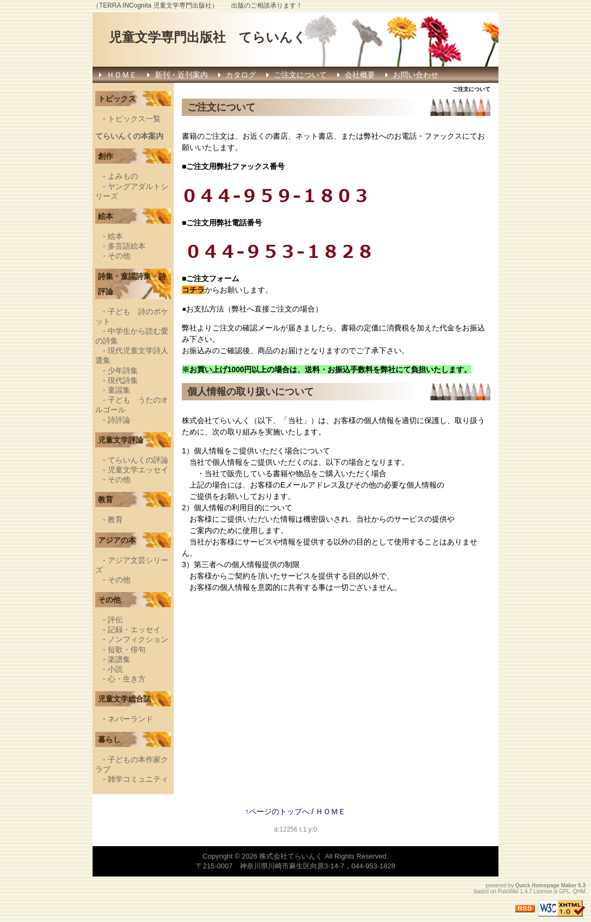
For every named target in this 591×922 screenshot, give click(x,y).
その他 (119, 255)
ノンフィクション (138, 639)
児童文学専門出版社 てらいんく (207, 37)
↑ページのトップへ (277, 811)
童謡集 (119, 390)
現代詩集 (123, 380)
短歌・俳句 (127, 649)
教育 (115, 519)
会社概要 (360, 74)
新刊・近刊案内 (181, 74)
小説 (115, 669)
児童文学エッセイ (138, 469)
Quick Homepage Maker (545, 885)
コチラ (193, 289)
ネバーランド (130, 719)
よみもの (123, 176)
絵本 (115, 236)
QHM (579, 891)
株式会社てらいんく (291, 856)
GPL (564, 891)
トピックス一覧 (134, 118)
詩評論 (119, 419)
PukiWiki (508, 891)
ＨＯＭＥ (122, 74)
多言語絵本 (127, 246)
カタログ (241, 74)
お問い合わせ (415, 74)
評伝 (115, 619)
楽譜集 (119, 659)
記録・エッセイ (134, 629)
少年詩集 (123, 370)
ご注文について (300, 74)
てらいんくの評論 (138, 460)
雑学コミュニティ (138, 779)
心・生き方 (127, 678)
